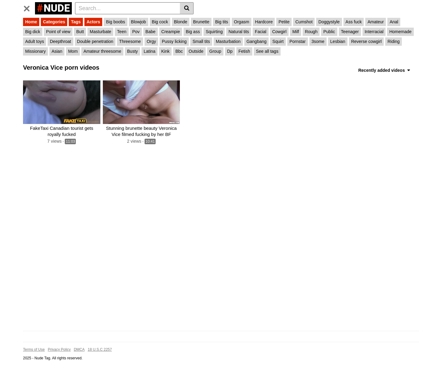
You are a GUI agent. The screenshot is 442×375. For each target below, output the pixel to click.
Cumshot (303, 21)
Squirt (278, 41)
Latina (149, 51)
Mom (73, 51)
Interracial (374, 31)
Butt (80, 31)
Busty (132, 51)
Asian (57, 51)
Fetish (244, 51)
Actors (93, 21)
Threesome (130, 41)
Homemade (400, 31)
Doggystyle (328, 21)
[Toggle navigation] (29, 7)
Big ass (193, 31)
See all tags (267, 51)
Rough (311, 31)
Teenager (350, 31)
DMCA (79, 349)
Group (215, 51)
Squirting (214, 31)
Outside (196, 51)
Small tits (201, 41)
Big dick (32, 31)
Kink (165, 51)
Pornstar (297, 41)
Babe (150, 31)
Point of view (58, 31)
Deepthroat (60, 41)
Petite (283, 21)
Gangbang (256, 41)
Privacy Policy (59, 349)
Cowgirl (279, 31)
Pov (136, 31)
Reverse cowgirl (366, 41)
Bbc (179, 51)
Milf (295, 31)
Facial (260, 31)
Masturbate (100, 31)
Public (329, 31)
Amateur (375, 21)
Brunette (201, 21)
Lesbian (337, 41)
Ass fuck (354, 21)
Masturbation (228, 41)
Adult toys (34, 41)
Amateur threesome (102, 51)
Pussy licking (174, 41)
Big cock (160, 21)
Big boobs (115, 21)
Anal (394, 21)
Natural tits (238, 31)
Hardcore (264, 21)
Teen (121, 31)
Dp (230, 51)
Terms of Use (34, 349)
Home (31, 21)
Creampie (170, 31)
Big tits (221, 21)
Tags (76, 21)
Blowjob (138, 21)
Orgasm (241, 21)
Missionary (35, 51)
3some (318, 41)
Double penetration (95, 41)
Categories (54, 21)
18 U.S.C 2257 (100, 349)
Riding (393, 41)
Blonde (181, 21)
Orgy (151, 41)
